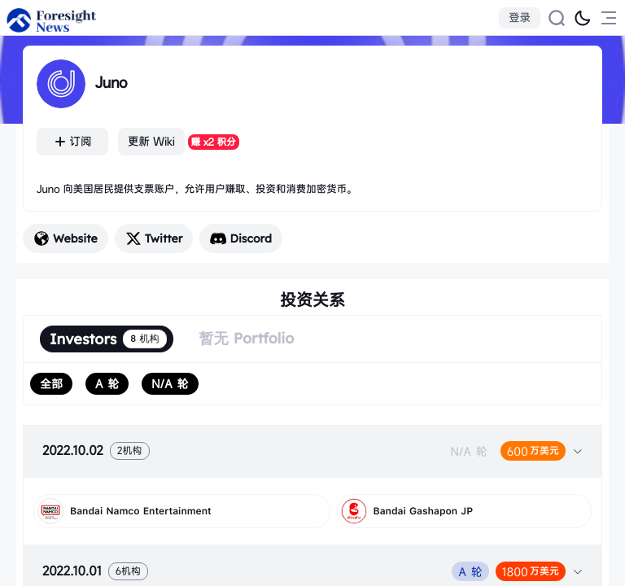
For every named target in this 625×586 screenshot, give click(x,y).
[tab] (312, 451)
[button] (312, 451)
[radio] (51, 384)
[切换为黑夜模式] (582, 18)
